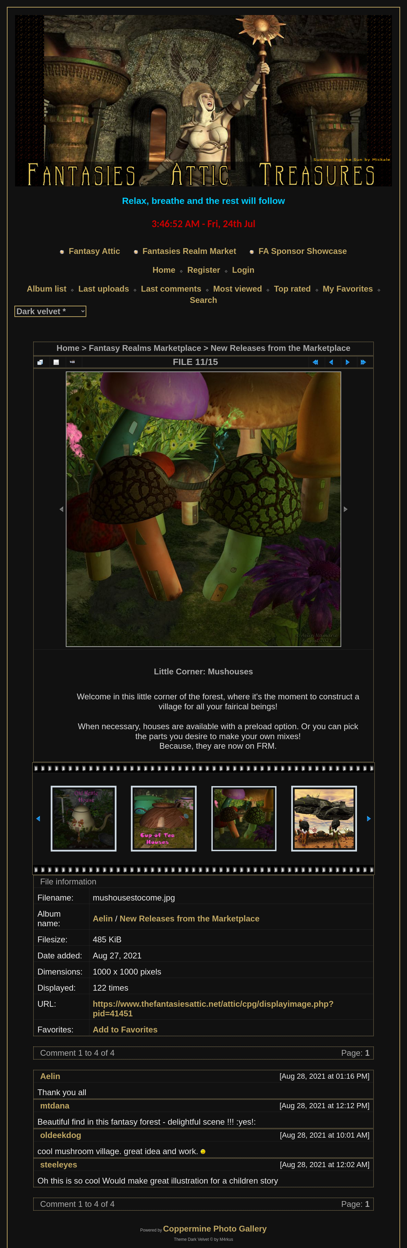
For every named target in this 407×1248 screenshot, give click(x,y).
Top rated (292, 288)
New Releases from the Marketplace (280, 348)
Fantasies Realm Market (189, 251)
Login (243, 269)
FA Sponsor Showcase (303, 251)
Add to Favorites (125, 1029)
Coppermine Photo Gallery (215, 1228)
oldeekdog (60, 1135)
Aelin (103, 918)
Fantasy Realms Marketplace (145, 348)
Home (163, 269)
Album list (46, 288)
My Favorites (348, 288)
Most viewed (237, 288)
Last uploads (103, 288)
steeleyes (58, 1164)
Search (203, 300)
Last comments (171, 288)
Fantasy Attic (94, 251)
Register (203, 269)
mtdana (54, 1105)
